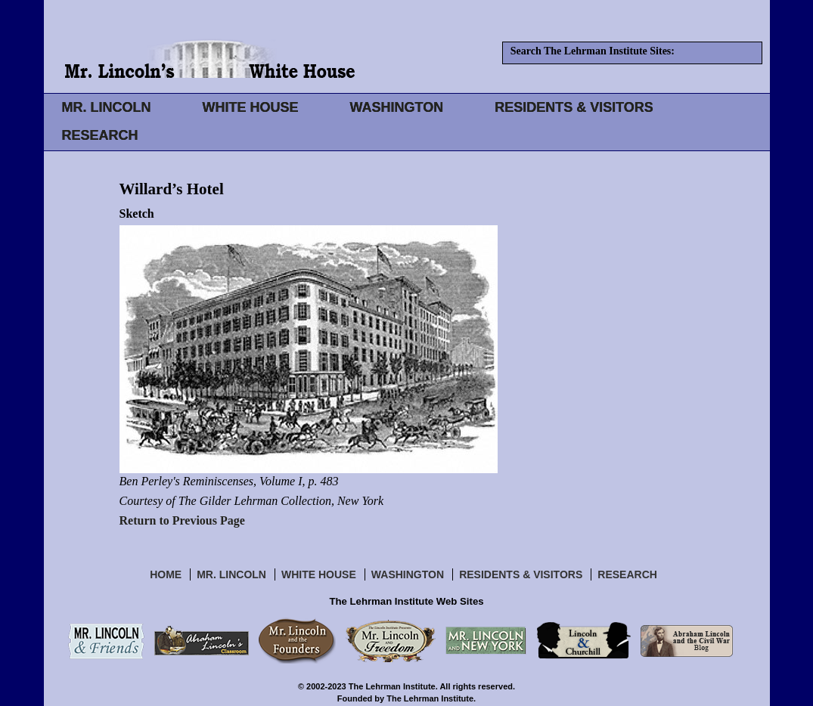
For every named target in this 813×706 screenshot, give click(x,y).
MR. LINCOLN (106, 107)
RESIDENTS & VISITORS (574, 107)
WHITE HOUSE (250, 107)
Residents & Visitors (520, 574)
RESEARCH (100, 135)
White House (318, 574)
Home (166, 574)
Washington (407, 574)
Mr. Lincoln (231, 574)
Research (627, 574)
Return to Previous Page (182, 520)
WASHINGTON (397, 107)
